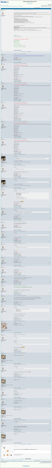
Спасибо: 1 (50, 350)
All (27, 51)
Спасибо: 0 (50, 80)
